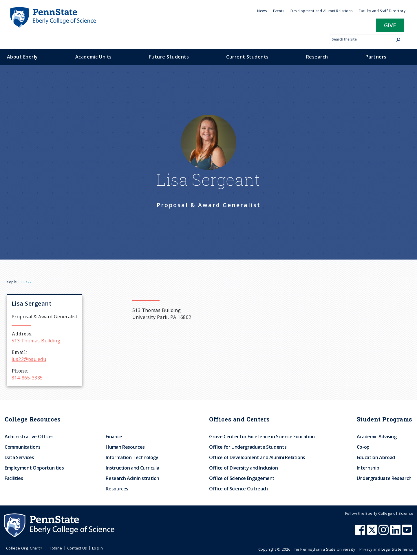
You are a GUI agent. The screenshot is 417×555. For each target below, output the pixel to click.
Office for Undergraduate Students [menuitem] (247, 447)
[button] (390, 27)
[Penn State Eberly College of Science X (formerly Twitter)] (372, 532)
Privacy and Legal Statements (386, 549)
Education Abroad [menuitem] (376, 457)
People (11, 282)
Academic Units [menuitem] (93, 57)
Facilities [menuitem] (14, 478)
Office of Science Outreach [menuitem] (238, 488)
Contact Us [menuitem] (77, 548)
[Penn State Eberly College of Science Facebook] (361, 532)
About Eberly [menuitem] (22, 57)
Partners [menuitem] (376, 57)
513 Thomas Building (36, 340)
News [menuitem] (262, 10)
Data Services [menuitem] (19, 457)
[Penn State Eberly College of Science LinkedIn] (396, 532)
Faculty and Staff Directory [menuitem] (382, 10)
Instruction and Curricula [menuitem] (132, 468)
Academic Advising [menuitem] (377, 436)
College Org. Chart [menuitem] (25, 548)
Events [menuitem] (278, 10)
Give (390, 25)
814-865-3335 (27, 378)
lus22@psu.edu (29, 359)
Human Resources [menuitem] (125, 447)
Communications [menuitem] (23, 447)
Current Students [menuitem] (247, 57)
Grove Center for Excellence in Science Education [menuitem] (262, 436)
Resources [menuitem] (117, 488)
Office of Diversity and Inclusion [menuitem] (243, 468)
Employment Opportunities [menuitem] (34, 468)
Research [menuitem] (317, 57)
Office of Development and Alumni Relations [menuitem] (257, 457)
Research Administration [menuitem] (132, 478)
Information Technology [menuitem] (132, 457)
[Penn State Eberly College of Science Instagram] (384, 532)
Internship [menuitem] (368, 468)
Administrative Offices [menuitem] (29, 436)
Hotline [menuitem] (55, 548)
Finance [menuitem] (114, 436)
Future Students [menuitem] (169, 57)
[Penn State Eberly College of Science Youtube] (407, 532)
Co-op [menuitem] (363, 447)
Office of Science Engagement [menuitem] (242, 478)
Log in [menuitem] (97, 548)
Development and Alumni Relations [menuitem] (321, 10)
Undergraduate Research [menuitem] (384, 478)
